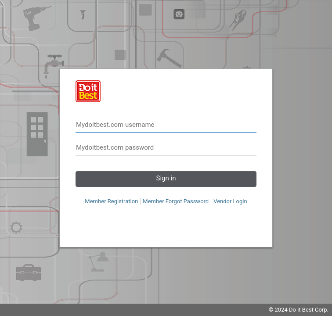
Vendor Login (230, 201)
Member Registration (111, 201)
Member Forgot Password (176, 201)
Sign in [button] (166, 178)
